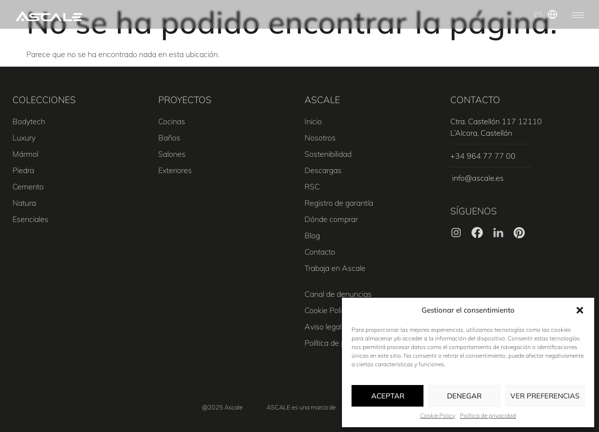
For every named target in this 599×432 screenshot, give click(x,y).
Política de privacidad (488, 415)
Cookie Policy (437, 415)
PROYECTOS (184, 99)
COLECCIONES (44, 99)
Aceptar (387, 395)
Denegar (464, 395)
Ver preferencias (544, 395)
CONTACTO (475, 99)
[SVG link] (48, 16)
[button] (580, 310)
